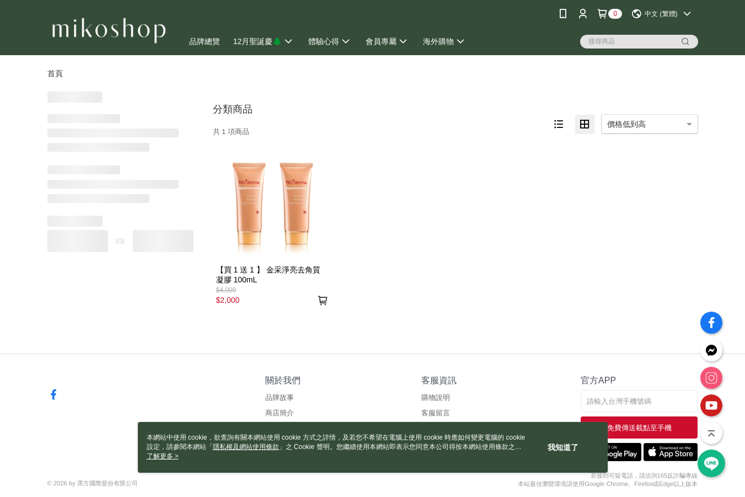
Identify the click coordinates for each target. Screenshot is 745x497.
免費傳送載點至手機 (639, 428)
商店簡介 (279, 413)
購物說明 (435, 397)
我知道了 (563, 447)
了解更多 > (163, 456)
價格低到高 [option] (626, 124)
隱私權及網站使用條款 (246, 447)
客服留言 (435, 413)
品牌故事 (279, 397)
